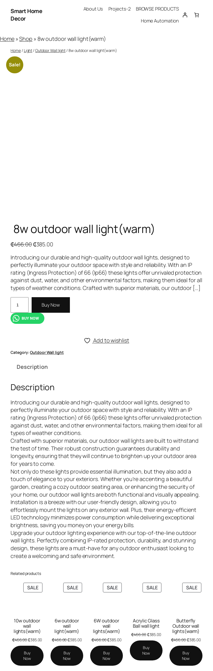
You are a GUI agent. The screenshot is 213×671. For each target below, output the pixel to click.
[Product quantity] (20, 305)
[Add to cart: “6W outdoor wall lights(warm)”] (106, 655)
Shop (25, 38)
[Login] (185, 15)
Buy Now (51, 305)
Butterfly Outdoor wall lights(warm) (185, 626)
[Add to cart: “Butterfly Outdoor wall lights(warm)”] (185, 655)
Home (7, 38)
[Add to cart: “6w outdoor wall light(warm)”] (66, 655)
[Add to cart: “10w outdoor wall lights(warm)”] (27, 655)
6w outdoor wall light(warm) (66, 626)
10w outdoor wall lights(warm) (27, 626)
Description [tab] (32, 366)
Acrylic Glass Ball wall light (146, 623)
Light (28, 50)
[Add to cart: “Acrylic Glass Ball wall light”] (146, 650)
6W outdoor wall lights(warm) (106, 626)
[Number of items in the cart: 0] (196, 15)
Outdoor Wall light (50, 50)
